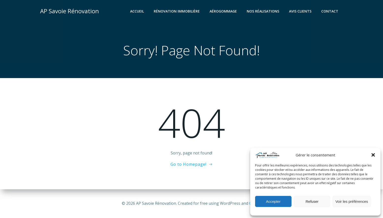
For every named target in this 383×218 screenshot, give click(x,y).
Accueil (137, 11)
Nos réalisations (263, 11)
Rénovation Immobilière (177, 11)
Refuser (312, 201)
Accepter (273, 201)
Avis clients (300, 11)
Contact (329, 11)
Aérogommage (223, 11)
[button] (373, 154)
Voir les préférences (351, 201)
